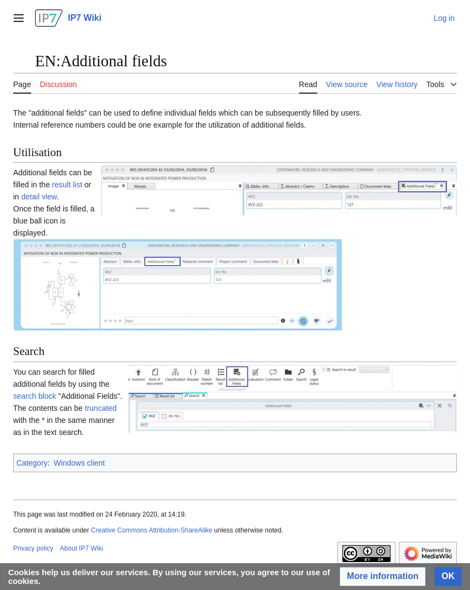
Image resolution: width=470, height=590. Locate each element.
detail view (39, 196)
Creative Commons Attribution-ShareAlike (151, 530)
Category (32, 463)
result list (67, 184)
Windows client (79, 463)
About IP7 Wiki (81, 548)
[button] (383, 576)
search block (34, 396)
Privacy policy (33, 548)
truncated (101, 408)
